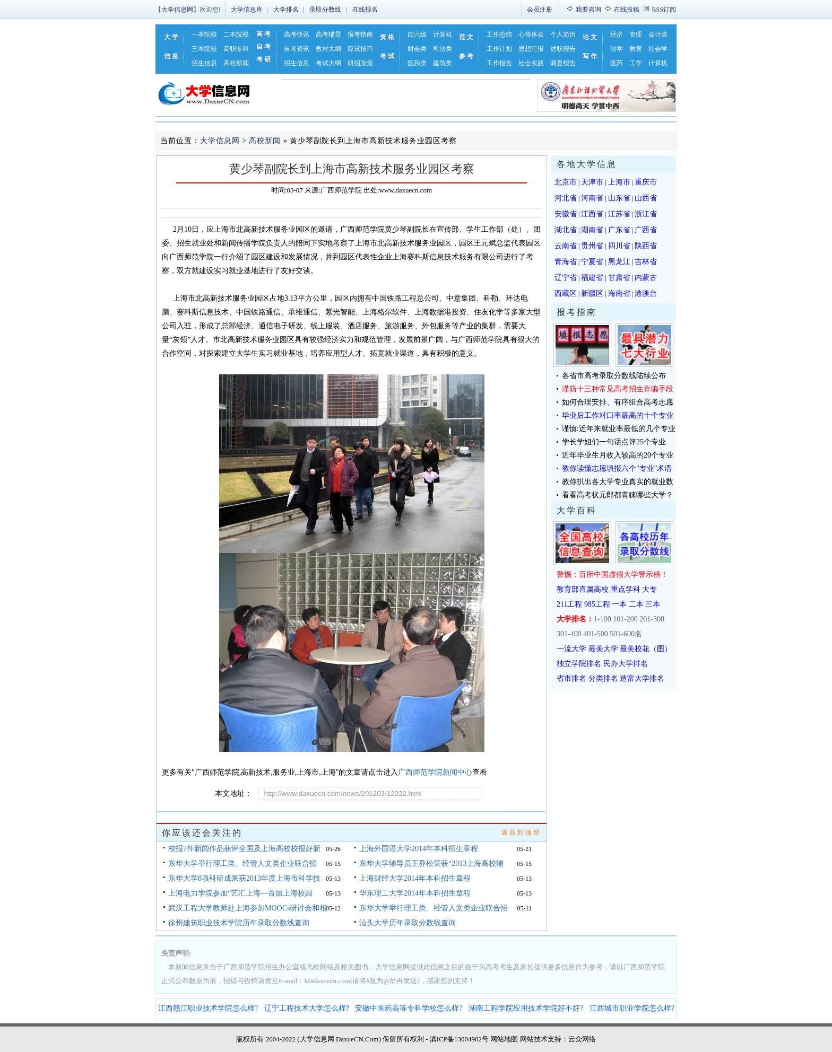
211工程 (569, 604)
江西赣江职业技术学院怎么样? (208, 1008)
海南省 (619, 293)
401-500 (595, 634)
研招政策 (360, 63)
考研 (264, 59)
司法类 (442, 48)
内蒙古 (646, 278)
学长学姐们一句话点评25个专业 (614, 442)
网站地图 (504, 1039)
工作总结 (499, 34)
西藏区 (565, 293)
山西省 (646, 198)
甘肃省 (619, 278)
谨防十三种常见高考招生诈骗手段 (617, 389)
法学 (616, 48)
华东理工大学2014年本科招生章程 (415, 893)
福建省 (592, 278)
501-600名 (626, 634)
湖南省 (592, 230)
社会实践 (531, 63)
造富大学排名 (642, 678)
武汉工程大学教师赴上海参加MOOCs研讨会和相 (247, 908)
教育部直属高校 (583, 589)
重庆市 (646, 182)
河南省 (592, 198)
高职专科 (236, 48)
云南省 (565, 246)
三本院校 (204, 48)
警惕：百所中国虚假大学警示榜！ (612, 574)
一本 (619, 604)
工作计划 (499, 48)
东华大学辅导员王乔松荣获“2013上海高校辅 (431, 863)
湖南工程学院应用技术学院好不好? (526, 1008)
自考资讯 (296, 48)
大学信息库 (247, 9)
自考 (264, 46)
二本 (636, 604)
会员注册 (539, 9)
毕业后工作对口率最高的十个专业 (617, 415)
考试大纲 (328, 63)
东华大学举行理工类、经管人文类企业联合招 (242, 863)
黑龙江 (619, 262)
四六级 (417, 34)
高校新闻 (236, 63)
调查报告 (563, 63)
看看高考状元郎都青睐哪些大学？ (617, 495)
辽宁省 (565, 278)
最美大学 (603, 649)
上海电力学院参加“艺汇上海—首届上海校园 (240, 893)
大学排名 (286, 9)
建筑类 (442, 63)
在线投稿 (626, 9)
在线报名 (365, 9)
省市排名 (571, 678)
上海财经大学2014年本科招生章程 (415, 878)
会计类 (658, 34)
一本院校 (204, 34)
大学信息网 (177, 9)
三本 (652, 604)
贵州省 (592, 246)
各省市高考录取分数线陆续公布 (614, 376)
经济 (616, 34)
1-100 (602, 619)
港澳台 (646, 293)
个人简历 (563, 34)
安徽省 (565, 214)
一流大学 (571, 649)
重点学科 (625, 589)
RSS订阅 (664, 9)
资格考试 (388, 46)
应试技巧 (360, 48)
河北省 (565, 198)
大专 (649, 589)
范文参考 (467, 46)
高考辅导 (328, 34)
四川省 (619, 246)
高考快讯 (296, 34)
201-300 (651, 619)
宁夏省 (592, 262)
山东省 (619, 198)
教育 (635, 48)
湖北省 (565, 230)
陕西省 (646, 246)
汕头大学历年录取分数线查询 (407, 923)
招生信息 (204, 63)
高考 (264, 34)
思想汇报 (531, 48)
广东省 (619, 230)
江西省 (592, 214)
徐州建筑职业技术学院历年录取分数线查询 (238, 923)
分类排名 (603, 678)
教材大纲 (328, 48)
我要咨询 (588, 9)
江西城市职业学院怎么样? (632, 1008)
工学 (635, 63)
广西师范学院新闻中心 (435, 772)
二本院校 (236, 34)
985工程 (597, 604)
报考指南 (360, 34)
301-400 (569, 634)
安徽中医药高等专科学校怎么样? (408, 1008)
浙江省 (646, 214)
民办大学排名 (625, 664)
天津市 (592, 182)
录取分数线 (325, 9)
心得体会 (531, 34)
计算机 (442, 34)
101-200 (625, 619)
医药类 (417, 63)
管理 (635, 34)
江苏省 (619, 214)
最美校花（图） (646, 649)
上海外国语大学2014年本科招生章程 (418, 849)
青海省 (565, 262)
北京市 (565, 182)
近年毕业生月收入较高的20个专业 (617, 455)
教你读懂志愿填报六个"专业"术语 (617, 468)
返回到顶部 (521, 832)
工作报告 (499, 63)
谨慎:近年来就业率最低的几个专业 (618, 429)
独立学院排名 (579, 664)
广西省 (646, 230)
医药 (616, 63)
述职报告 (563, 48)
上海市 (619, 182)
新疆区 (592, 293)
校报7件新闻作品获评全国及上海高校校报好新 (244, 849)
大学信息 (172, 46)
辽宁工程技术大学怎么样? (306, 1008)
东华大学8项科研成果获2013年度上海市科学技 (244, 878)
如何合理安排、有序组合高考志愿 (617, 402)
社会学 (658, 48)
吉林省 (646, 262)
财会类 (417, 48)
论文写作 (591, 46)
